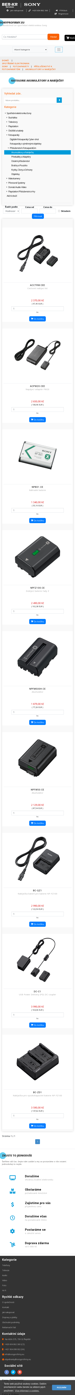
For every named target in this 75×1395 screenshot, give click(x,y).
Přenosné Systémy (16, 182)
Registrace (62, 14)
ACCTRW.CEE (37, 285)
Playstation (13, 126)
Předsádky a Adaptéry (21, 156)
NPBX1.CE (37, 487)
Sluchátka (12, 117)
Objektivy (15, 174)
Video (4, 1280)
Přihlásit (61, 10)
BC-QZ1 (37, 890)
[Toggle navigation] (59, 49)
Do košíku (37, 318)
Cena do (47, 207)
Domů (5, 60)
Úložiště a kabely (15, 130)
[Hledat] (25, 37)
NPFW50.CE (37, 789)
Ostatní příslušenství (20, 161)
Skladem (66, 211)
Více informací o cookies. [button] (27, 1391)
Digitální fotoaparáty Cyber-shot (24, 139)
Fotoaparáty (21, 66)
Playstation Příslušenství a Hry (21, 191)
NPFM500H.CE (37, 688)
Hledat (53, 36)
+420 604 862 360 (38, 10)
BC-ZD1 (37, 1092)
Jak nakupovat (15, 10)
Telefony (6, 1265)
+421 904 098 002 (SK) (13, 1349)
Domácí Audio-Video (17, 187)
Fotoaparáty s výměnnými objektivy (25, 143)
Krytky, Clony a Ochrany (21, 169)
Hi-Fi (4, 1290)
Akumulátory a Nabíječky (40, 69)
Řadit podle (11, 206)
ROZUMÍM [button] (61, 1387)
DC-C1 (37, 991)
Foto (4, 1285)
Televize (5, 1270)
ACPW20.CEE (37, 386)
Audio (4, 1275)
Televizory (13, 121)
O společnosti (8, 1302)
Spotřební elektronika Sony (19, 113)
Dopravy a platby (9, 1317)
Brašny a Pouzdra (19, 165)
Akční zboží (12, 195)
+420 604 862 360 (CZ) (13, 1344)
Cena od (29, 207)
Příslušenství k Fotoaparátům (23, 148)
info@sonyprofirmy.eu (13, 1354)
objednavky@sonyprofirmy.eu (16, 1359)
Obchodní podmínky (11, 1322)
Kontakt (5, 1307)
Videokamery (14, 178)
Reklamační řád (9, 1327)
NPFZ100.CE (37, 587)
